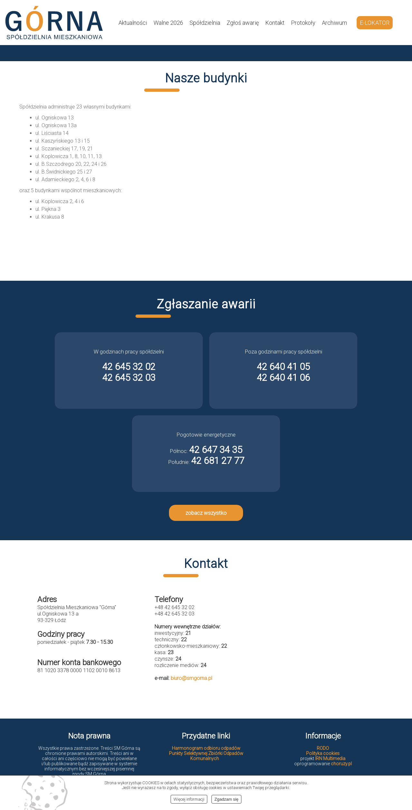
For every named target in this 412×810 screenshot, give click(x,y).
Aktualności (132, 22)
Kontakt (275, 22)
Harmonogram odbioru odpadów (206, 748)
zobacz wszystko (206, 513)
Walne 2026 (168, 22)
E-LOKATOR (374, 22)
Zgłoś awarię (243, 22)
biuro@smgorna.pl (191, 678)
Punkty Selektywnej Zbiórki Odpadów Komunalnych (206, 756)
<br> (323, 646)
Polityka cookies (323, 753)
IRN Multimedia (330, 758)
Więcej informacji (188, 799)
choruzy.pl (341, 763)
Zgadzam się (226, 799)
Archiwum (334, 22)
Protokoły (303, 22)
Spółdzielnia (205, 22)
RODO (323, 748)
